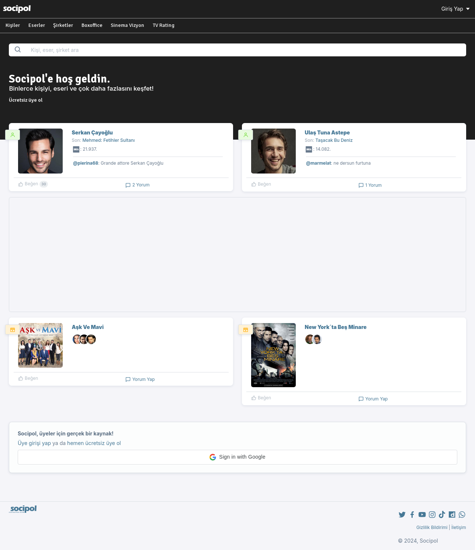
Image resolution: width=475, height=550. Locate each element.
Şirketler (63, 25)
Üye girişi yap (34, 443)
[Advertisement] (237, 254)
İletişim (458, 527)
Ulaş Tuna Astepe (327, 132)
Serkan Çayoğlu (92, 132)
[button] (237, 457)
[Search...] (246, 49)
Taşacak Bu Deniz (334, 140)
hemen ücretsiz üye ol (94, 443)
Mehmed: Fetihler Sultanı (108, 140)
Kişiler (13, 25)
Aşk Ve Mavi (88, 327)
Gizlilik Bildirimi (432, 527)
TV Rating (163, 25)
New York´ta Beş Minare (336, 327)
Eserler (36, 25)
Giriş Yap (456, 9)
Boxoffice (92, 25)
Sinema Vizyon (127, 25)
